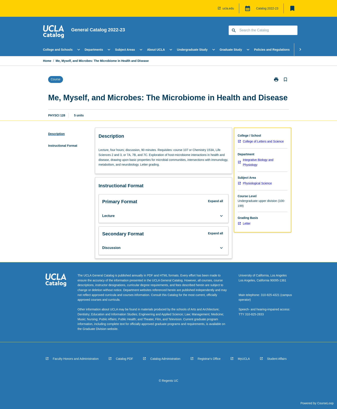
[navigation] (53, 32)
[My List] (292, 8)
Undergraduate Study (192, 49)
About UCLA (156, 49)
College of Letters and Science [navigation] (263, 141)
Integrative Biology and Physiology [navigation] (258, 162)
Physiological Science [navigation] (257, 183)
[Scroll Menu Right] (300, 49)
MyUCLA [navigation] (244, 358)
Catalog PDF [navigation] (124, 358)
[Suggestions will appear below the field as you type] (263, 30)
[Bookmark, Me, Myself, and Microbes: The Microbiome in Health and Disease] (285, 79)
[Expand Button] (221, 215)
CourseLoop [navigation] (325, 403)
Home (47, 61)
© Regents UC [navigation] (168, 380)
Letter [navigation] (247, 223)
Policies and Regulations (272, 49)
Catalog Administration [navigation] (165, 358)
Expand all (215, 201)
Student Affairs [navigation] (277, 358)
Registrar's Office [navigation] (209, 358)
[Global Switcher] (248, 8)
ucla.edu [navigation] (228, 8)
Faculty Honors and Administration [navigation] (76, 358)
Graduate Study (231, 49)
